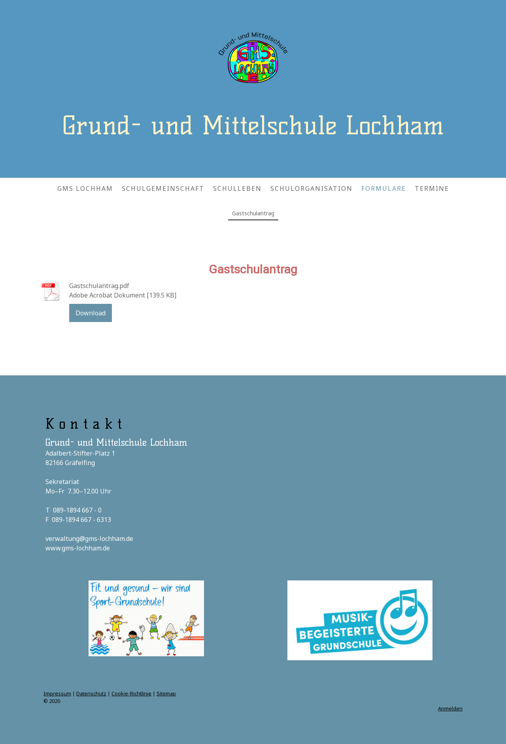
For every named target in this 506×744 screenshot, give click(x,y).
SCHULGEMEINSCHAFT (163, 188)
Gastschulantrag (253, 213)
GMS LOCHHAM (85, 188)
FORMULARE (383, 188)
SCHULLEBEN (237, 188)
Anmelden (450, 708)
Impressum (57, 693)
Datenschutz (91, 693)
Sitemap (166, 693)
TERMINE (432, 188)
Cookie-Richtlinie (131, 693)
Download (91, 313)
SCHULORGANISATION (311, 188)
